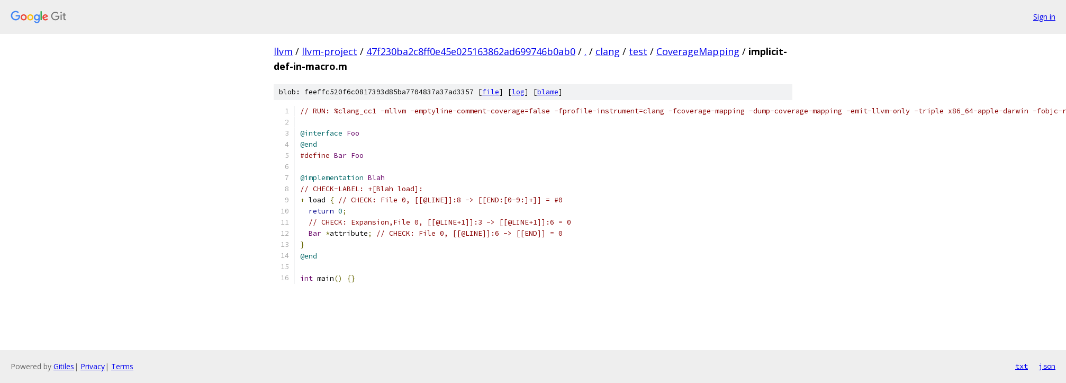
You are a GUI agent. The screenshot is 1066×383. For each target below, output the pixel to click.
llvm (283, 51)
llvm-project (329, 51)
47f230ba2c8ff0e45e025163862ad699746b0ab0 (470, 51)
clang (607, 51)
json (1046, 366)
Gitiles (63, 366)
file (490, 91)
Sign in (1044, 17)
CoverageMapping (697, 51)
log (518, 91)
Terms (122, 366)
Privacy (92, 366)
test (638, 51)
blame (547, 91)
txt (1021, 366)
